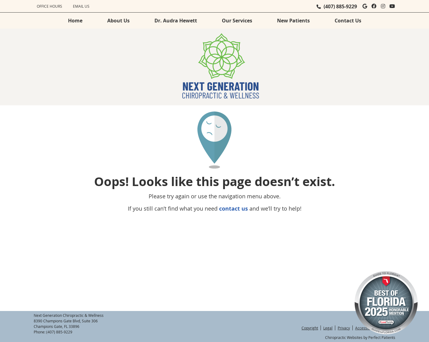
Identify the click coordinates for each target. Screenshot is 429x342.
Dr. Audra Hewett (175, 20)
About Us (118, 20)
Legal (327, 327)
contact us (233, 208)
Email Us (81, 6)
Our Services (237, 20)
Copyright (310, 327)
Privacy (344, 327)
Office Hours (49, 6)
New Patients (293, 20)
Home (75, 20)
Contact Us (348, 20)
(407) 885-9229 (340, 6)
